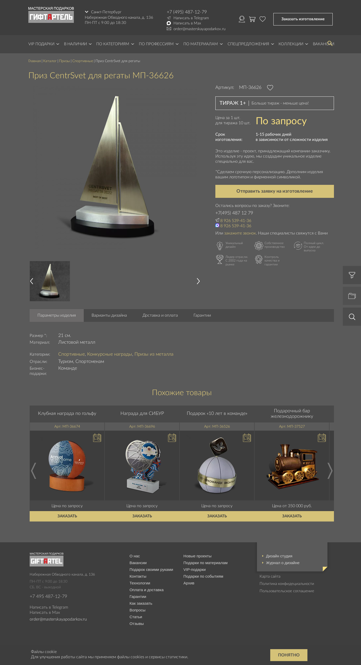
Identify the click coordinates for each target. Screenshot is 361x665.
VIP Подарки (41, 44)
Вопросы (137, 610)
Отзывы (137, 623)
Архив (188, 583)
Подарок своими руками (151, 569)
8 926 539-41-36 (235, 221)
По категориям (112, 44)
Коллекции (291, 44)
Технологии (140, 583)
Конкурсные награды (109, 354)
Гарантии (202, 315)
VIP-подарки (194, 569)
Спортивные (82, 61)
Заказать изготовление (303, 19)
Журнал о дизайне (283, 562)
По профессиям (156, 44)
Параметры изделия (56, 315)
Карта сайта (270, 576)
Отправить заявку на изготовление (274, 191)
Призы (64, 61)
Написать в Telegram (191, 18)
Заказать (67, 516)
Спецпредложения (248, 44)
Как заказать (141, 603)
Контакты (138, 576)
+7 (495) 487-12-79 (187, 12)
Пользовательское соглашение (287, 591)
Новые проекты (197, 556)
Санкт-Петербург (106, 12)
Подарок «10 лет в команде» (217, 413)
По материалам (200, 44)
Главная (34, 61)
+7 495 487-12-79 (48, 596)
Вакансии (138, 562)
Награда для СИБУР (142, 413)
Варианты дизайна (109, 315)
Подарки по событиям (203, 576)
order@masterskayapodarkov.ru (199, 29)
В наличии (75, 44)
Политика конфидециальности (287, 584)
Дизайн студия (279, 556)
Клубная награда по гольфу (67, 413)
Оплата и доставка (147, 590)
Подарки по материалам (205, 562)
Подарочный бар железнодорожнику (292, 414)
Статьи (136, 617)
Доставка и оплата (160, 315)
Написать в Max (187, 23)
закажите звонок (240, 233)
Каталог (50, 61)
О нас (135, 556)
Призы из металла (153, 354)
